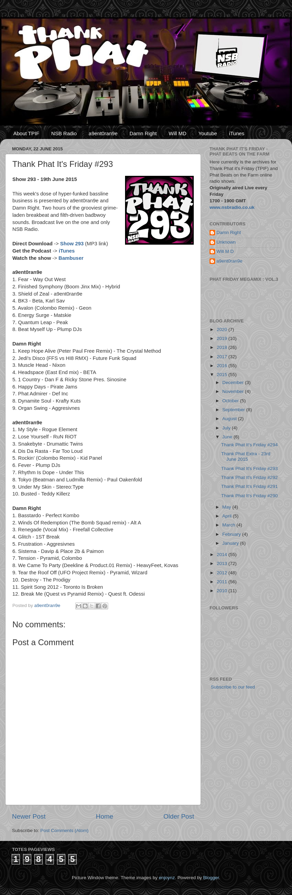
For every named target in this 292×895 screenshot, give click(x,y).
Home (104, 816)
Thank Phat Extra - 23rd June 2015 (245, 456)
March (229, 525)
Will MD (178, 133)
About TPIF (26, 133)
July (227, 427)
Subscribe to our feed (232, 687)
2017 (222, 356)
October (231, 400)
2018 (222, 347)
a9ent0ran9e (103, 133)
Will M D (225, 251)
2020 (222, 329)
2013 (222, 563)
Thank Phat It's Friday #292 (249, 477)
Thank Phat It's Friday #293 (249, 468)
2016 (222, 365)
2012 (222, 572)
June (228, 436)
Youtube (207, 133)
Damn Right (143, 133)
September (234, 409)
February (232, 534)
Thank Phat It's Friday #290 (249, 495)
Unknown (226, 242)
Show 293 (71, 243)
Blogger (211, 877)
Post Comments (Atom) (65, 830)
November (233, 391)
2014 (222, 554)
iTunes (236, 133)
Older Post (179, 816)
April (227, 516)
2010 (222, 590)
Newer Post (29, 816)
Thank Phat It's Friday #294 (249, 444)
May (227, 507)
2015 (222, 374)
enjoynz (167, 877)
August (230, 418)
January (231, 543)
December (233, 382)
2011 (222, 581)
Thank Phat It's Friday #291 (249, 486)
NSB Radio (64, 133)
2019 (222, 338)
